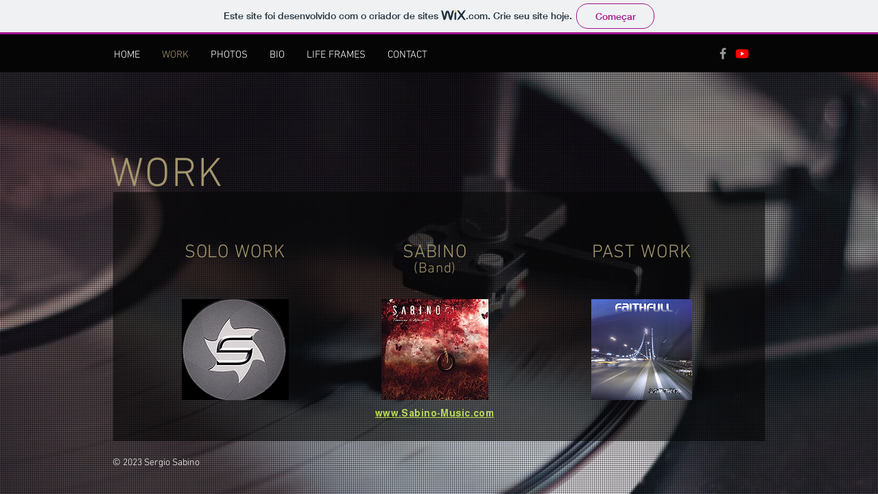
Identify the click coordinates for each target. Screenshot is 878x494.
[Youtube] (742, 53)
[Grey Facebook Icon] (723, 53)
